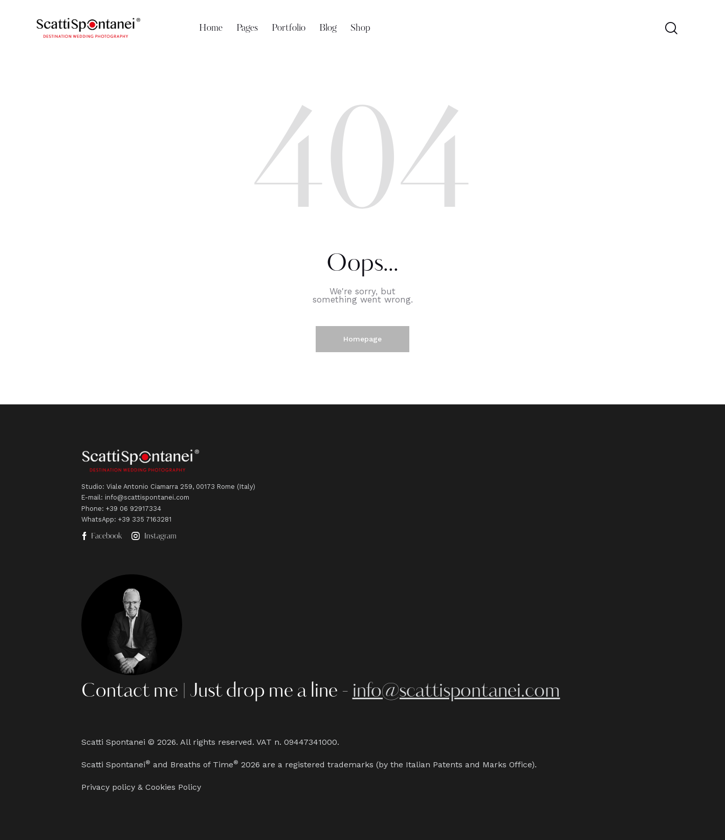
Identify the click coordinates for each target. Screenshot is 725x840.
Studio (91, 486)
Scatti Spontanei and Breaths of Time (157, 764)
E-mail (91, 497)
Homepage (362, 339)
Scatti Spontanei (113, 742)
